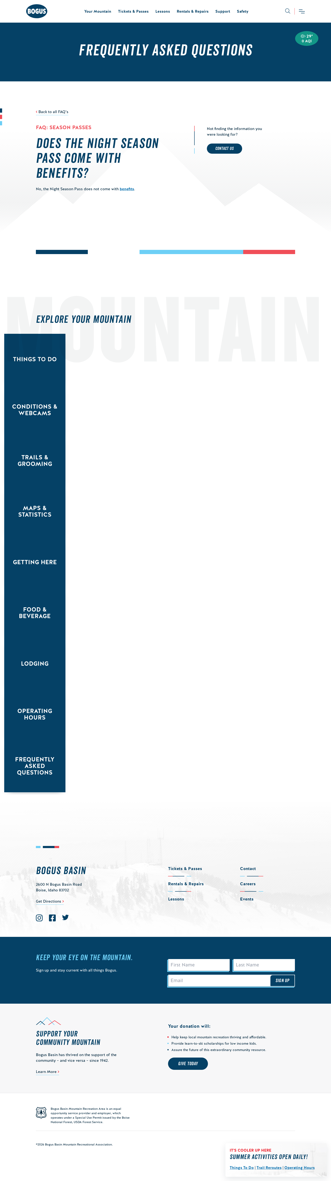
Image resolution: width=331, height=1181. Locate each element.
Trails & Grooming (35, 460)
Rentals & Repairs (193, 11)
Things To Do (242, 1167)
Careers (248, 884)
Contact (248, 868)
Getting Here (35, 562)
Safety (242, 11)
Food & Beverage (35, 613)
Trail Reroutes (269, 1167)
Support (222, 11)
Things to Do (35, 359)
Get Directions (48, 901)
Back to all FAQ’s (53, 111)
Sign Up (282, 981)
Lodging (35, 663)
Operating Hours (299, 1167)
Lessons (162, 11)
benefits (127, 188)
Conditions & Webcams (34, 410)
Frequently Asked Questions (34, 765)
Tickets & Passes (133, 11)
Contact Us (224, 148)
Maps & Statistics (35, 511)
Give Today (188, 1064)
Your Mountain (97, 11)
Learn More (46, 1071)
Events (247, 899)
